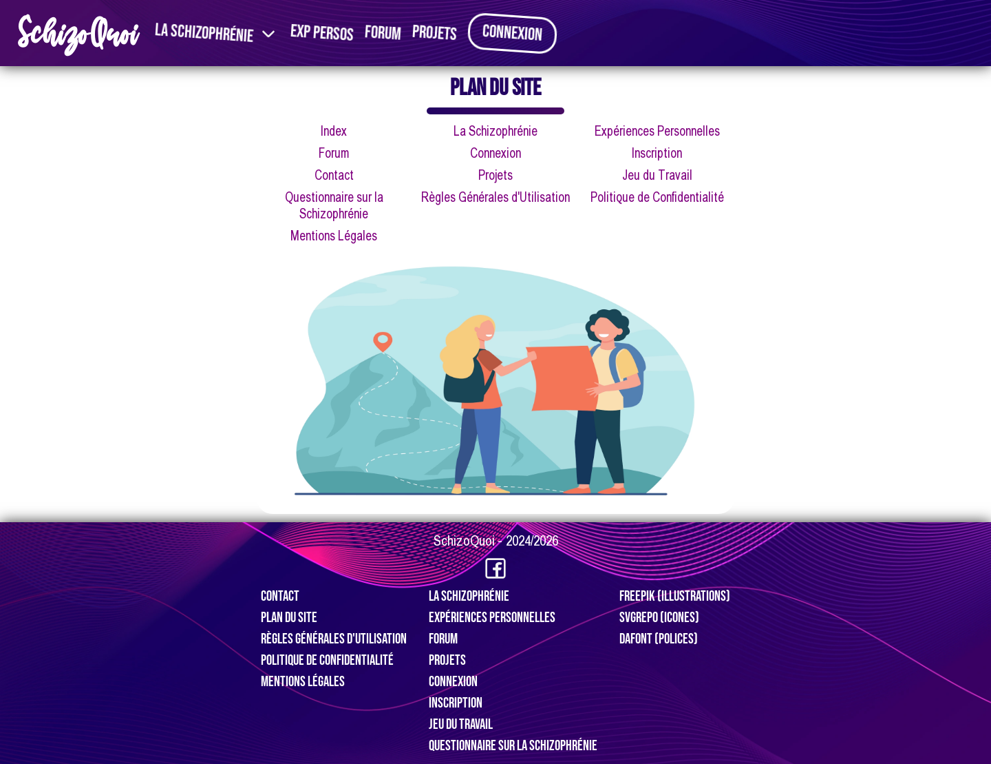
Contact (334, 175)
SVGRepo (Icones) (659, 617)
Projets (434, 33)
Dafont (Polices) (658, 639)
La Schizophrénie (204, 33)
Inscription (657, 153)
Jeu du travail (461, 724)
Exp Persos (322, 33)
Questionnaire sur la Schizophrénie (513, 745)
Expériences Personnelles (657, 130)
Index (334, 130)
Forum (383, 33)
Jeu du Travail (657, 175)
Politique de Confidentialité (657, 197)
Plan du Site (289, 617)
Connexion (512, 33)
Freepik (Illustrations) (674, 596)
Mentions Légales (333, 235)
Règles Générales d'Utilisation (495, 197)
